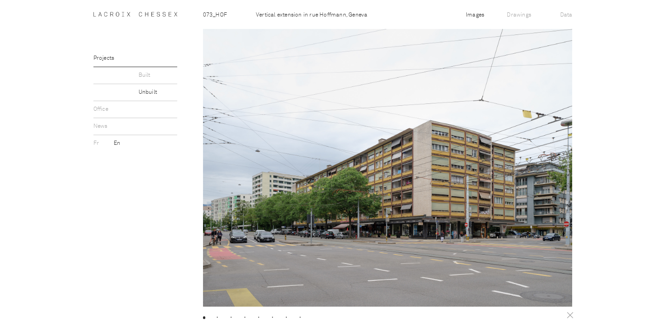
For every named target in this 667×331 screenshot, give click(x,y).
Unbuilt (148, 92)
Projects (104, 58)
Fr (97, 143)
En (117, 143)
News (100, 126)
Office (100, 109)
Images (475, 15)
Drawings (519, 15)
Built (145, 75)
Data (566, 15)
